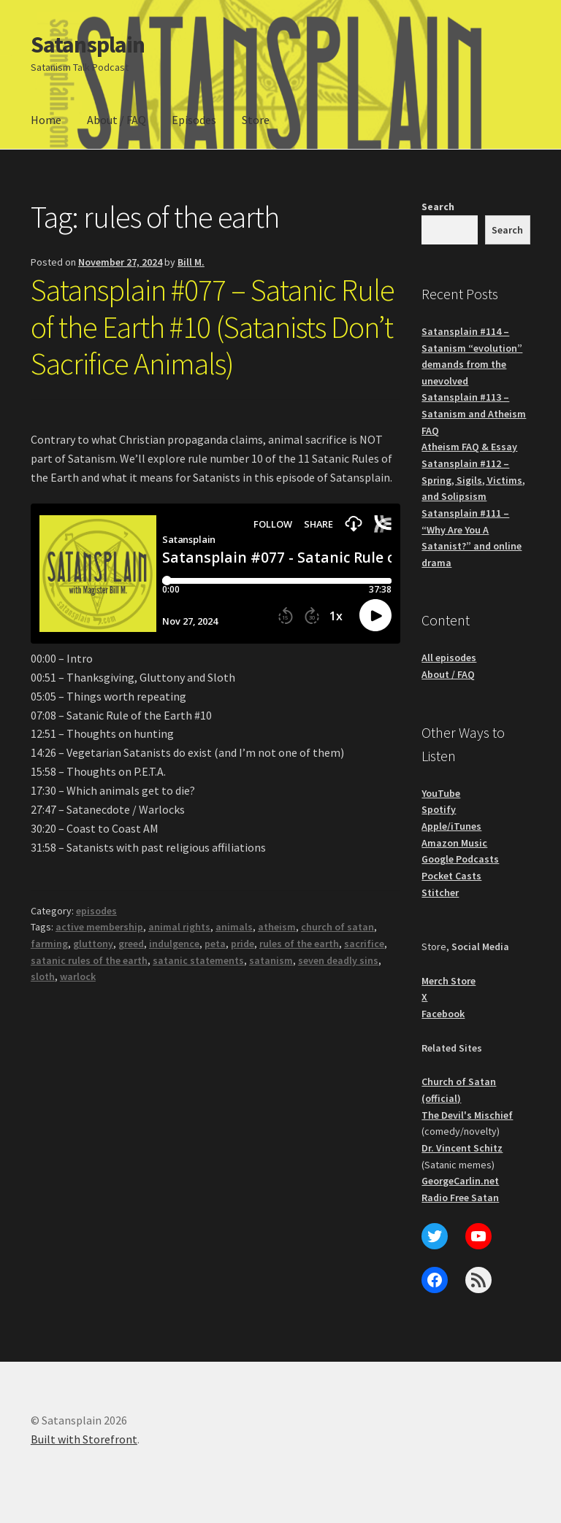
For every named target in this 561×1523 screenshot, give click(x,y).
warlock (78, 976)
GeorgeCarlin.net (460, 1180)
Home (46, 119)
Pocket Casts (451, 875)
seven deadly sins (338, 960)
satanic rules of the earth (89, 960)
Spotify (438, 809)
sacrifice (364, 943)
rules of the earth (299, 943)
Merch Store (448, 980)
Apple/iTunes (451, 826)
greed (131, 943)
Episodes (194, 119)
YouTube (440, 793)
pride (242, 943)
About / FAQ (116, 119)
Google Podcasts (460, 858)
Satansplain (88, 44)
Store (256, 119)
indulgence (174, 943)
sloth (43, 976)
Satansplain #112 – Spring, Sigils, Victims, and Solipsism (473, 480)
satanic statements (198, 960)
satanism (271, 960)
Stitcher (440, 892)
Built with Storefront (84, 1439)
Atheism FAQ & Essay (469, 446)
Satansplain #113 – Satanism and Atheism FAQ (473, 413)
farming (49, 943)
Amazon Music (454, 842)
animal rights (179, 926)
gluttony (93, 943)
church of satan (337, 926)
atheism (277, 926)
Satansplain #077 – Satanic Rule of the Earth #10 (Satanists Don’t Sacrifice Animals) (212, 327)
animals (234, 926)
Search (437, 206)
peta (215, 943)
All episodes (448, 657)
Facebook (443, 1013)
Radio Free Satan (460, 1197)
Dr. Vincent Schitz (462, 1147)
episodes (96, 910)
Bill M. (191, 262)
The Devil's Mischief (467, 1115)
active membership (99, 926)
